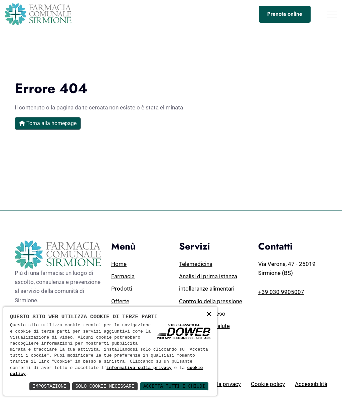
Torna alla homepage (47, 123)
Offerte (120, 301)
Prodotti (121, 288)
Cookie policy (268, 384)
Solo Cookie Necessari (104, 386)
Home (119, 264)
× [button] (209, 314)
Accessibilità (311, 384)
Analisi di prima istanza (208, 276)
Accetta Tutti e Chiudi (174, 386)
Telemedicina (195, 264)
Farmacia (123, 276)
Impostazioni (49, 386)
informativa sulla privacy (139, 368)
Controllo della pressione (210, 301)
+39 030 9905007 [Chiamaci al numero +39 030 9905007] (281, 292)
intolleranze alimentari (206, 288)
